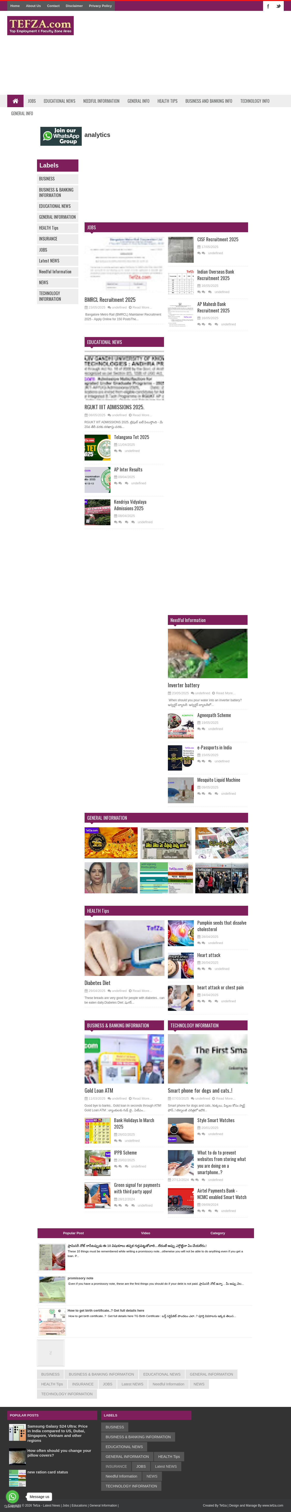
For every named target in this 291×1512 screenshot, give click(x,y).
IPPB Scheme (125, 1152)
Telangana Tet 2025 (131, 437)
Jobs (32, 101)
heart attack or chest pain (220, 987)
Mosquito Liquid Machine (218, 779)
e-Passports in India (214, 747)
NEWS (43, 282)
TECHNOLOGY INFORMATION (50, 296)
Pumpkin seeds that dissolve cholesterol (222, 925)
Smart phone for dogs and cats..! (201, 1090)
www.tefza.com (272, 1505)
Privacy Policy (100, 6)
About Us (33, 6)
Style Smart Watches (215, 1120)
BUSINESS (47, 179)
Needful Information (101, 101)
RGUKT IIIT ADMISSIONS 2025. (117, 407)
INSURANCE (48, 239)
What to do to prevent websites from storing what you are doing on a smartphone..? (221, 1162)
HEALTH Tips (48, 228)
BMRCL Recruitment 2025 (112, 299)
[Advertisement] (189, 53)
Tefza (223, 1505)
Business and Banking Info (208, 101)
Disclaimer (74, 6)
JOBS (43, 250)
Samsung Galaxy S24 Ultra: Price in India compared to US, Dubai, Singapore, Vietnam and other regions (57, 1433)
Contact (53, 6)
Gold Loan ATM (100, 1090)
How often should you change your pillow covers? (56, 1452)
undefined (119, 307)
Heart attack (208, 955)
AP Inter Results (128, 469)
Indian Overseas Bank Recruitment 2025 (215, 274)
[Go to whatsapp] (12, 1496)
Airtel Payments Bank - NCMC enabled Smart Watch (222, 1193)
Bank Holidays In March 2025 (134, 1123)
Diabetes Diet (98, 982)
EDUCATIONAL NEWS (55, 206)
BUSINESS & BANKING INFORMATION (56, 192)
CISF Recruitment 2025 (217, 239)
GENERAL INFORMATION (57, 217)
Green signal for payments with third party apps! (137, 1188)
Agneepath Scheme (214, 715)
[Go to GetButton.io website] (12, 1506)
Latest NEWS (49, 261)
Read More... (142, 307)
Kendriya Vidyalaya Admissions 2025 (130, 505)
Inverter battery (184, 685)
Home (15, 6)
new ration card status (49, 1472)
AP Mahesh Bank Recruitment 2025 (213, 307)
